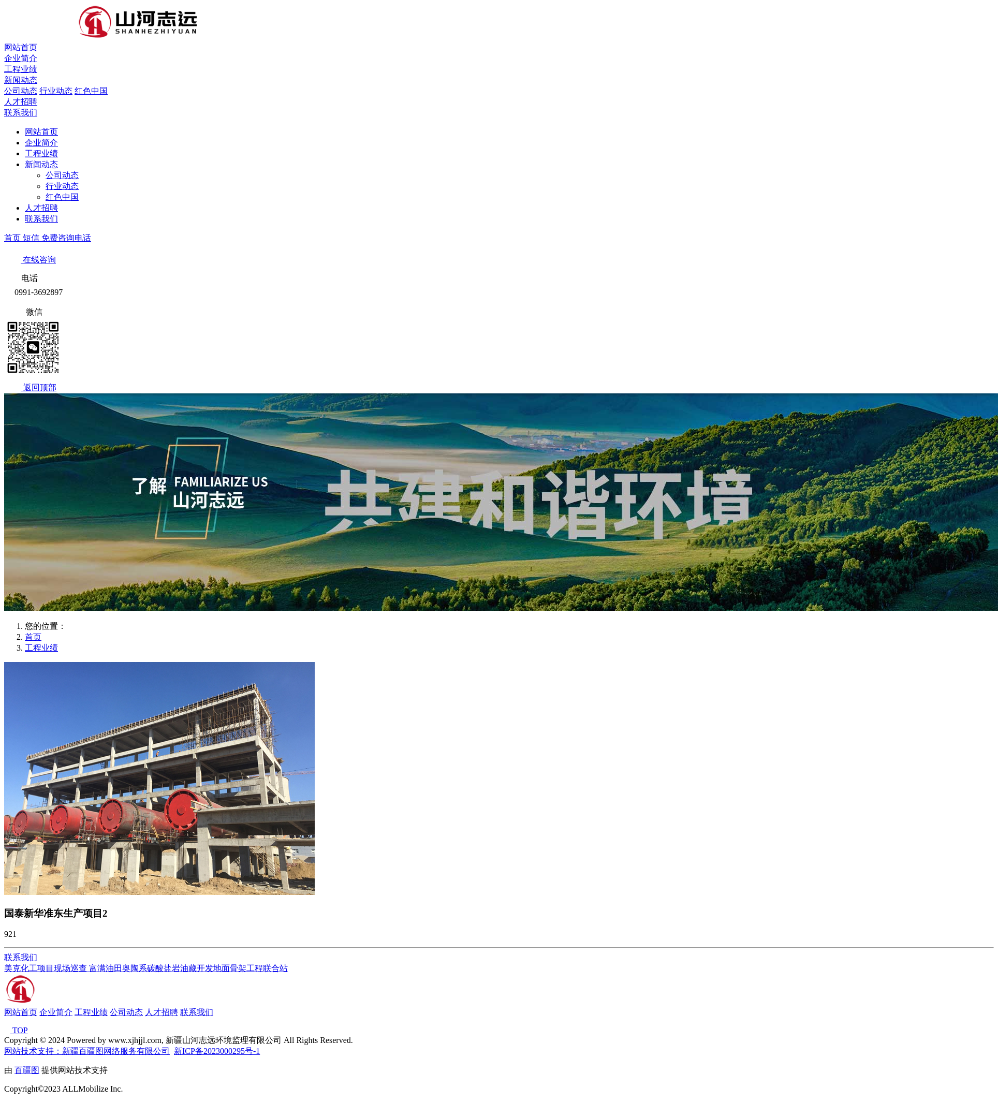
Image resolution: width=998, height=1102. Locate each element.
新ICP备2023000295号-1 (217, 1051)
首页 (13, 237)
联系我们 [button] (20, 957)
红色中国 (91, 90)
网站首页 (20, 47)
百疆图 (26, 1070)
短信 (32, 237)
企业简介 (20, 58)
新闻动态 (20, 80)
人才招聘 (20, 101)
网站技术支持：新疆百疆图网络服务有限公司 (87, 1051)
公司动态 (20, 90)
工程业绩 (20, 69)
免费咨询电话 (66, 237)
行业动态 (55, 90)
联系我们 (20, 112)
